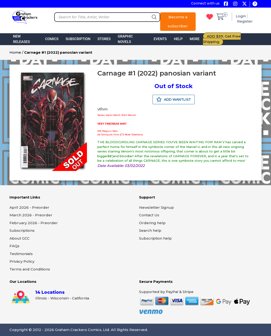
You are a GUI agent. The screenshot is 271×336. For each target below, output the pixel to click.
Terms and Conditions (29, 269)
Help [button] (178, 39)
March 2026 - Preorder (30, 215)
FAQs (14, 246)
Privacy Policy (21, 261)
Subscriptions (22, 230)
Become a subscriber (178, 21)
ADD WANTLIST (173, 99)
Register (245, 21)
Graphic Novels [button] (125, 39)
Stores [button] (104, 39)
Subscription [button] (78, 39)
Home (15, 52)
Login (241, 16)
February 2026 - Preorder (33, 223)
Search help (150, 230)
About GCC (19, 238)
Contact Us (149, 215)
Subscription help (155, 238)
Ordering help (152, 223)
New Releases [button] (21, 39)
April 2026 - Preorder (29, 207)
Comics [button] (51, 39)
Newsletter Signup (156, 207)
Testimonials (21, 253)
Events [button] (160, 39)
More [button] (194, 39)
